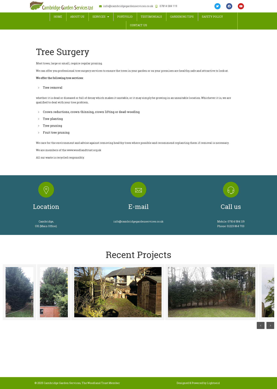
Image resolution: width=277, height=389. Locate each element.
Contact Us (138, 25)
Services (100, 16)
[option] (19, 292)
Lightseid (213, 383)
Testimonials (151, 16)
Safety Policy (212, 16)
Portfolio (125, 16)
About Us (77, 16)
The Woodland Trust (95, 383)
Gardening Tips (182, 16)
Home (58, 16)
